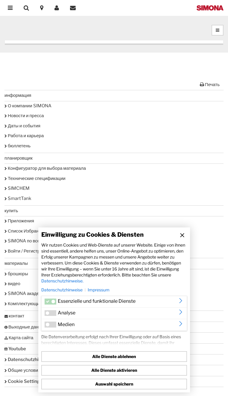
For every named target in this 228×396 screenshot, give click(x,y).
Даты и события (22, 126)
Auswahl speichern (114, 383)
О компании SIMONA (27, 105)
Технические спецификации (35, 178)
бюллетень (17, 146)
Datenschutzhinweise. (62, 280)
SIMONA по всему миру (30, 241)
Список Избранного (26, 231)
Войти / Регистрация (27, 251)
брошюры (16, 273)
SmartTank (17, 198)
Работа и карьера (24, 135)
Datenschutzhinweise (62, 289)
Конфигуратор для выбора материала (45, 168)
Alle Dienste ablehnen (114, 356)
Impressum (99, 289)
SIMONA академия (25, 293)
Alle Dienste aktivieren (114, 370)
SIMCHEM (17, 188)
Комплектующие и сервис (32, 303)
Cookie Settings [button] (23, 381)
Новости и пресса (24, 115)
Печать (210, 84)
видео (12, 283)
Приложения (19, 221)
